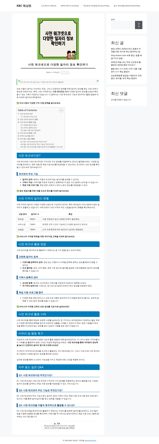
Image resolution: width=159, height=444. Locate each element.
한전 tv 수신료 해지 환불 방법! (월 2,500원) (59, 428)
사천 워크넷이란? (26, 114)
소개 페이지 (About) (48, 5)
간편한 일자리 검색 (30, 125)
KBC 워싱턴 (24, 6)
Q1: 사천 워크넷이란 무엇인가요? (35, 142)
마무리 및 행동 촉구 (27, 136)
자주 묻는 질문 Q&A (27, 139)
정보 (58, 423)
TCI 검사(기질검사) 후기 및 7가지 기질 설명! (59, 426)
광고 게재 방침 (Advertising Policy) (127, 5)
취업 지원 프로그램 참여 (31, 130)
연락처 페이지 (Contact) (70, 5)
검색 (113, 19)
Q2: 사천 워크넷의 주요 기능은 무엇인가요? (38, 144)
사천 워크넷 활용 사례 (28, 133)
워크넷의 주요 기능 (30, 116)
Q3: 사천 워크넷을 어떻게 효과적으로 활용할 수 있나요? (43, 147)
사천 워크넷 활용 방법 (28, 122)
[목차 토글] (60, 110)
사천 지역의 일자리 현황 (29, 119)
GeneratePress (90, 440)
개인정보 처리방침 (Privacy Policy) (96, 5)
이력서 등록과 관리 (30, 128)
